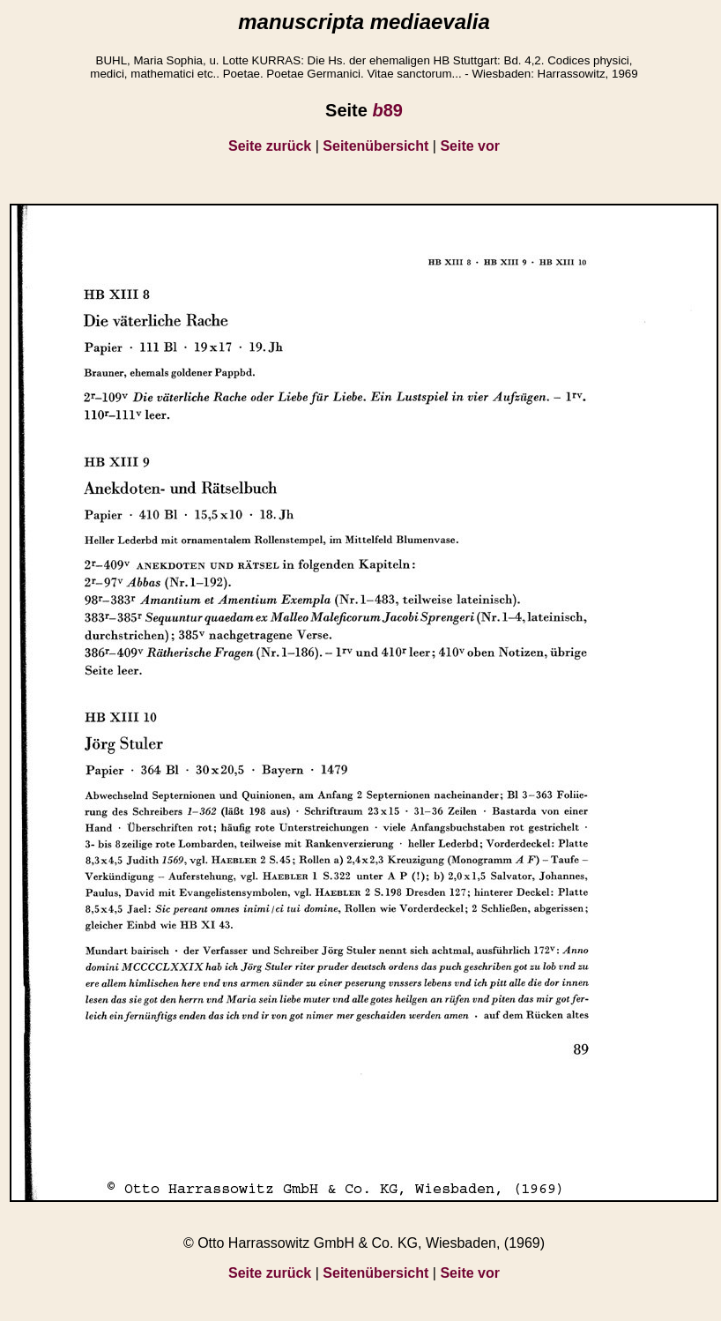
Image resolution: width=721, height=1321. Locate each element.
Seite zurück (269, 145)
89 (387, 110)
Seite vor (470, 145)
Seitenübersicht (375, 145)
